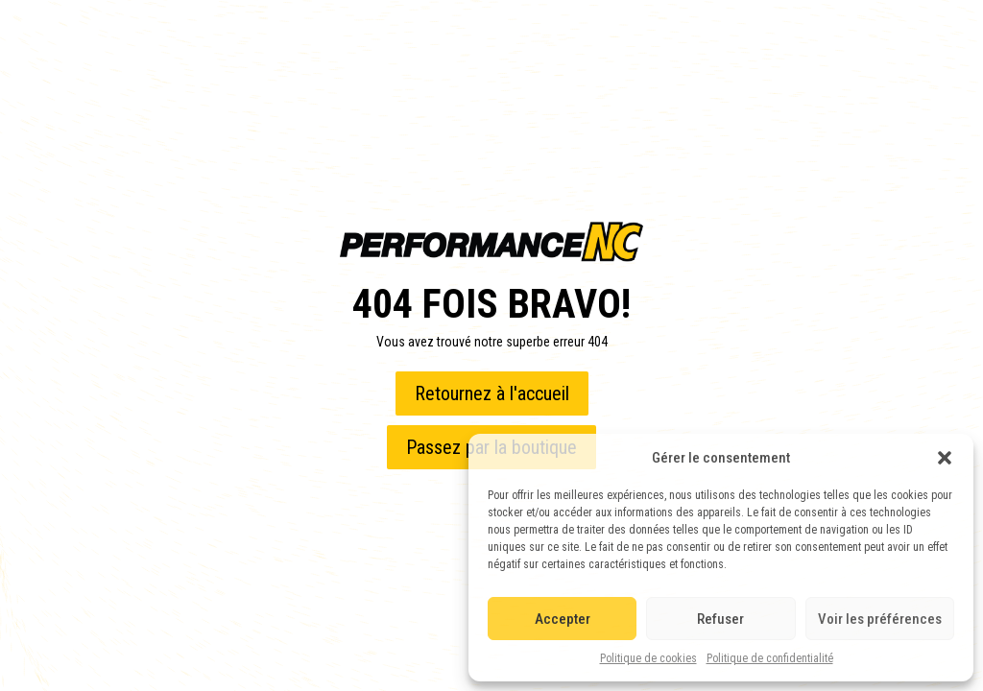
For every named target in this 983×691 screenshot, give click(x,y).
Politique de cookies (648, 658)
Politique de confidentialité (770, 658)
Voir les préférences (880, 619)
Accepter (562, 619)
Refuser (720, 619)
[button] (944, 457)
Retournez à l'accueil (492, 393)
